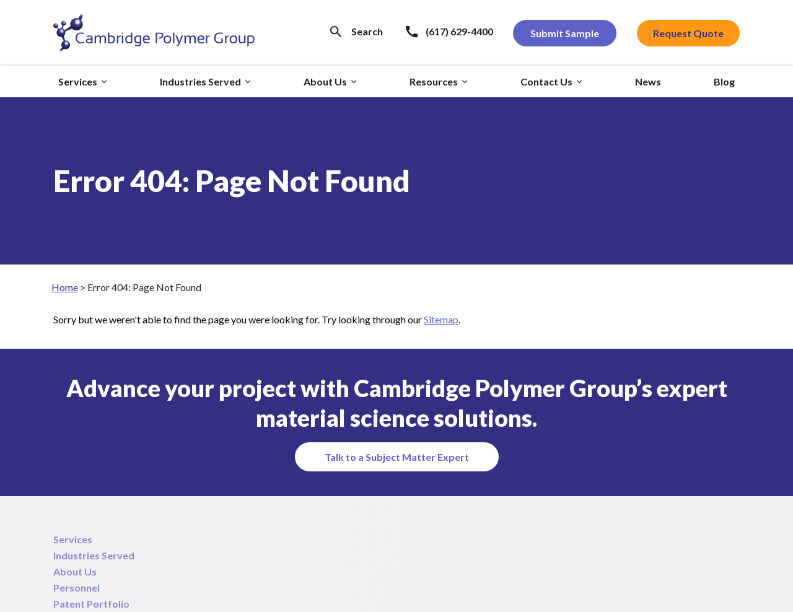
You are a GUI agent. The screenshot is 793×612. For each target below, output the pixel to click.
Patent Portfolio (91, 604)
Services (72, 539)
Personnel (76, 587)
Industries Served (93, 555)
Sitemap (441, 319)
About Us (75, 571)
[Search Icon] (356, 31)
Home (64, 287)
